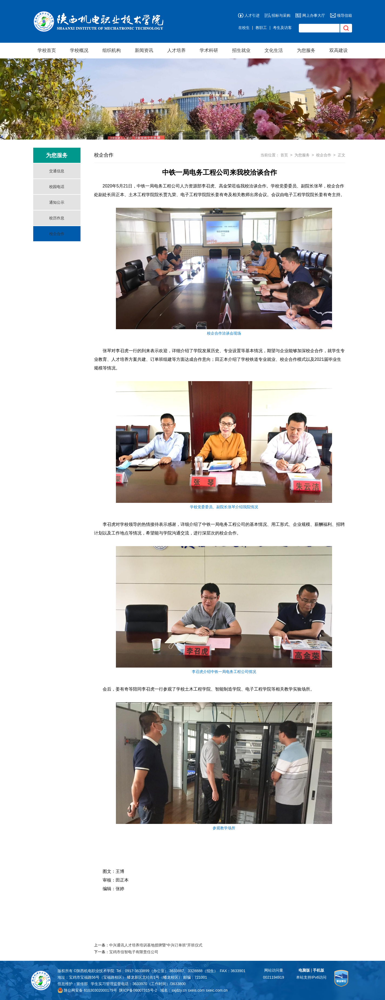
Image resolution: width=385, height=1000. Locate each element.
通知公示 (56, 202)
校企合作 (56, 234)
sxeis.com (196, 990)
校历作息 (56, 218)
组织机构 (111, 50)
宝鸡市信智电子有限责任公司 (133, 952)
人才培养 (176, 50)
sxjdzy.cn (179, 990)
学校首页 (47, 50)
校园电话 (56, 186)
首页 (284, 155)
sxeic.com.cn (216, 990)
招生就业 (241, 50)
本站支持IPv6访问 (311, 977)
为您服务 (306, 50)
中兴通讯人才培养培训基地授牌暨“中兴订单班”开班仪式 (155, 945)
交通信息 (56, 171)
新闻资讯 (144, 50)
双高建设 (338, 50)
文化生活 (274, 50)
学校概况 (79, 50)
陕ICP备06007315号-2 (138, 990)
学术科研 (209, 50)
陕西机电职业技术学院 (95, 971)
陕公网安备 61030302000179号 (87, 990)
